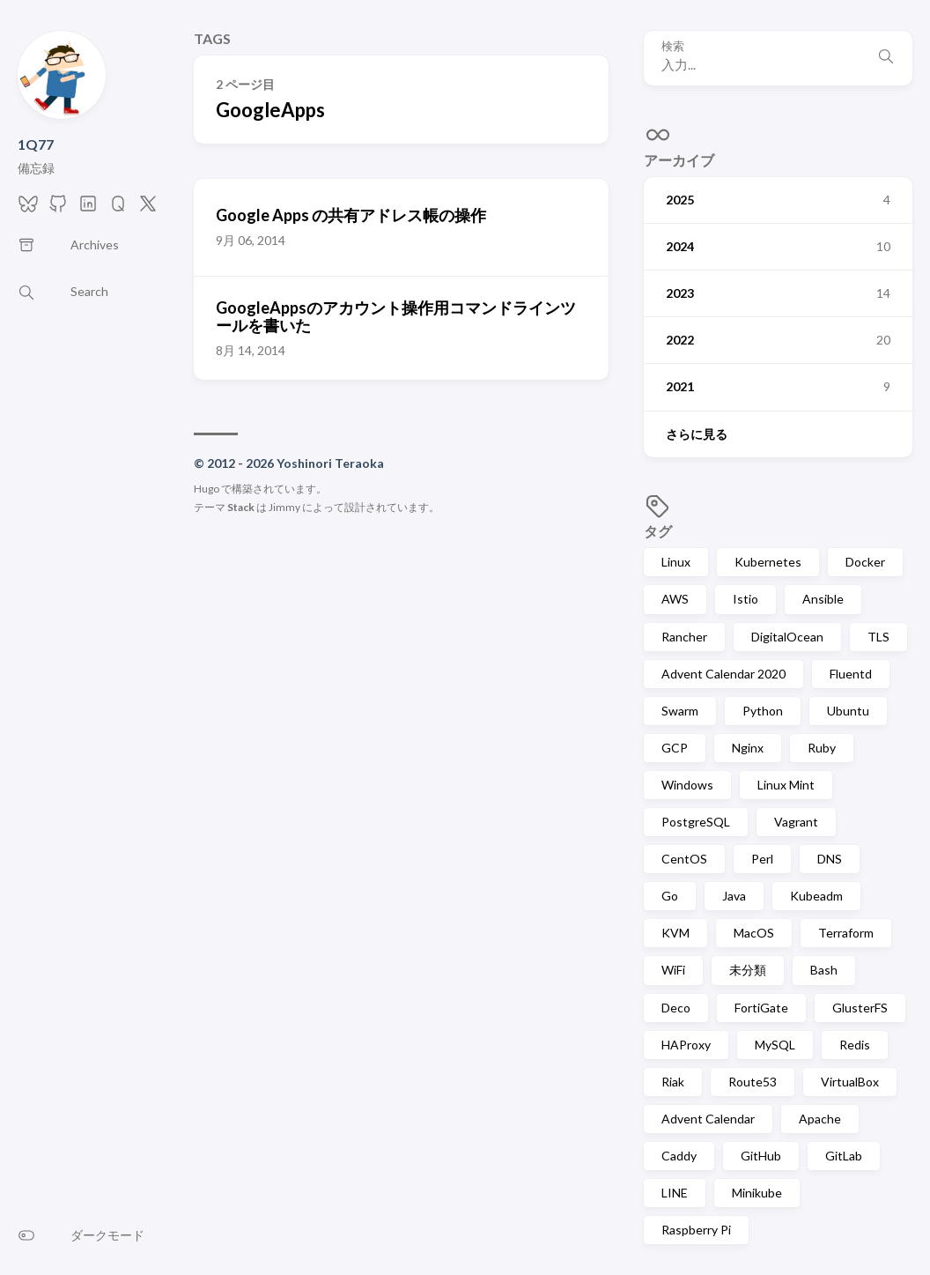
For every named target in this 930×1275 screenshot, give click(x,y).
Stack (241, 507)
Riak (672, 1081)
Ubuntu (848, 710)
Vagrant (796, 821)
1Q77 (36, 144)
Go (669, 895)
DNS (829, 858)
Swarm (679, 710)
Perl (762, 858)
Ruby (822, 747)
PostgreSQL (695, 821)
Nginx (748, 747)
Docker (865, 561)
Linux (675, 561)
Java (734, 895)
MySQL (775, 1044)
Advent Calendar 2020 (723, 673)
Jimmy (284, 507)
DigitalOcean (787, 636)
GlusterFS (860, 1007)
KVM (675, 932)
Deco (675, 1007)
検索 (672, 46)
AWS (675, 598)
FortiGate (761, 1007)
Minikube (757, 1192)
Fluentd (851, 673)
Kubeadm (816, 895)
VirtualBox (850, 1081)
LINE (674, 1192)
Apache (820, 1118)
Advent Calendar (708, 1118)
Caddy (679, 1155)
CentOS (684, 858)
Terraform (846, 932)
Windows (687, 784)
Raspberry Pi (696, 1229)
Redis (854, 1044)
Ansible (823, 598)
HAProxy (686, 1044)
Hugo (206, 488)
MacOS (754, 932)
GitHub (761, 1155)
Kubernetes (767, 561)
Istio (745, 598)
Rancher (684, 636)
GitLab (843, 1155)
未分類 (747, 969)
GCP (674, 747)
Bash (824, 969)
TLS (878, 636)
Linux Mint (786, 784)
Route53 (752, 1081)
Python (762, 710)
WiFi (673, 969)
